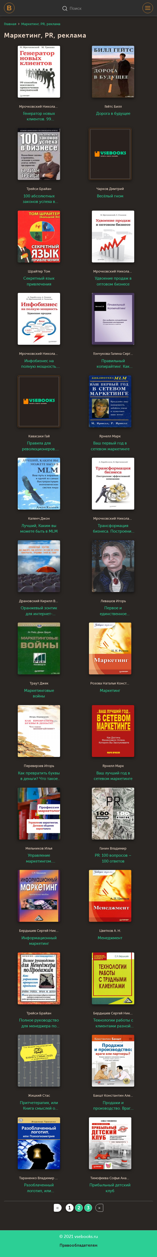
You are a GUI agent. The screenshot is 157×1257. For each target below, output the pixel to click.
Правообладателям (78, 1245)
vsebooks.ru (86, 1236)
